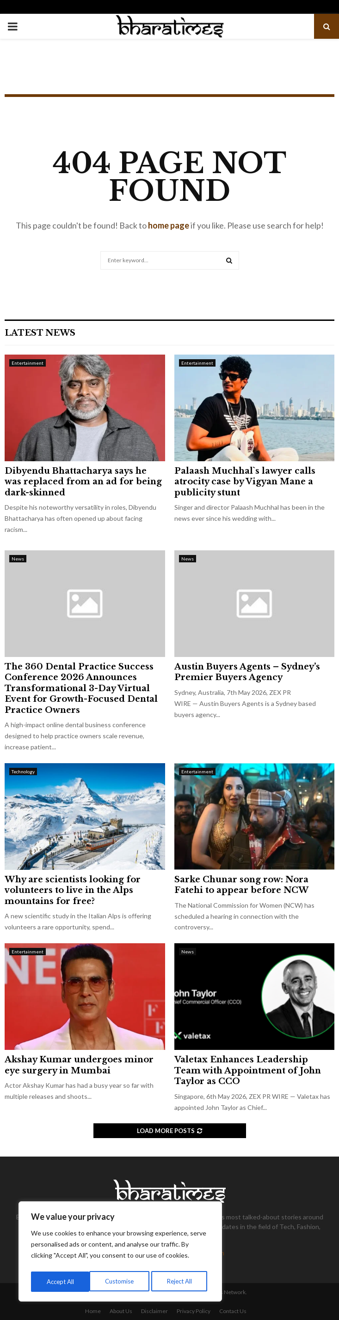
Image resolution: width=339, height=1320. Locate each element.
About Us (121, 1311)
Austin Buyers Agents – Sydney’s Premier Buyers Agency (247, 672)
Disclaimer (154, 1311)
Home (93, 1311)
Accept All (181, 1281)
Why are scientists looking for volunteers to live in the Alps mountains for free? (73, 890)
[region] (120, 1253)
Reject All (121, 1281)
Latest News (40, 333)
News (18, 558)
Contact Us (233, 1311)
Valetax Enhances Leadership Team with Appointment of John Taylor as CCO (247, 1070)
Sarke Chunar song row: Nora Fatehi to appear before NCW (241, 884)
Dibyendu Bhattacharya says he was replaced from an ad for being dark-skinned (83, 482)
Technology (23, 771)
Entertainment (27, 363)
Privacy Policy (193, 1311)
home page (168, 225)
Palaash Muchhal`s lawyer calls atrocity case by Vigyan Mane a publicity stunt (244, 482)
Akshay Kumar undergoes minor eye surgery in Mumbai (79, 1065)
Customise (60, 1281)
